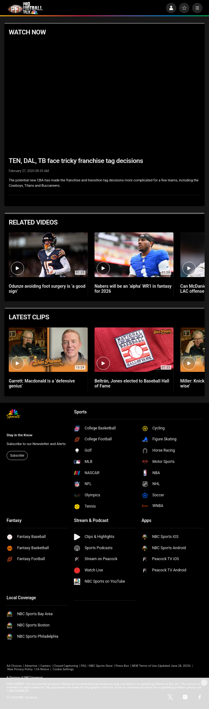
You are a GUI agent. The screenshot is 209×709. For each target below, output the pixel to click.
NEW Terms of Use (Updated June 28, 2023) (161, 665)
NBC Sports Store (101, 665)
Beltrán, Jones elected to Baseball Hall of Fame (132, 383)
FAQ (83, 665)
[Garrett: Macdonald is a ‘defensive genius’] (48, 349)
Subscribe (17, 455)
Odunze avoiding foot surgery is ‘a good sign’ (47, 289)
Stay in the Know (19, 435)
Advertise (31, 665)
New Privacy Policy (19, 669)
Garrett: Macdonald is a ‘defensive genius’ (42, 383)
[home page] (25, 8)
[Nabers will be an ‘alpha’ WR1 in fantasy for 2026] (134, 254)
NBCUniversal (33, 677)
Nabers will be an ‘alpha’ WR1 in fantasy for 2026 (133, 289)
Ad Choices (14, 665)
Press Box (122, 665)
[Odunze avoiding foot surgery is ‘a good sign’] (48, 254)
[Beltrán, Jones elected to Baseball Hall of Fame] (134, 349)
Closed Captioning (65, 665)
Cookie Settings (63, 669)
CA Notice (42, 669)
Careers (45, 665)
